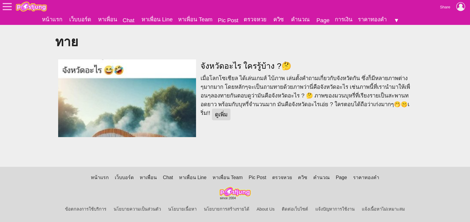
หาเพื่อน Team (195, 19)
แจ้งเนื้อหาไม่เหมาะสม (383, 209)
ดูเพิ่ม (221, 114)
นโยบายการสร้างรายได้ (226, 209)
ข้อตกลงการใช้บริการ (85, 209)
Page (323, 20)
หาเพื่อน (107, 19)
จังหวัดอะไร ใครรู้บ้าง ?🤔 (246, 66)
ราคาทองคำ (372, 19)
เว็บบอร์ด (80, 19)
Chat (128, 20)
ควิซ (278, 19)
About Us (266, 209)
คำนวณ (300, 19)
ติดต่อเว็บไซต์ (295, 209)
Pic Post (228, 20)
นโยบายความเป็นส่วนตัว (137, 209)
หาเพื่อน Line (157, 19)
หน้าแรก (52, 19)
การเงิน (343, 19)
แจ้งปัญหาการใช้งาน (335, 209)
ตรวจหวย (255, 19)
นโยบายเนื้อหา (182, 209)
